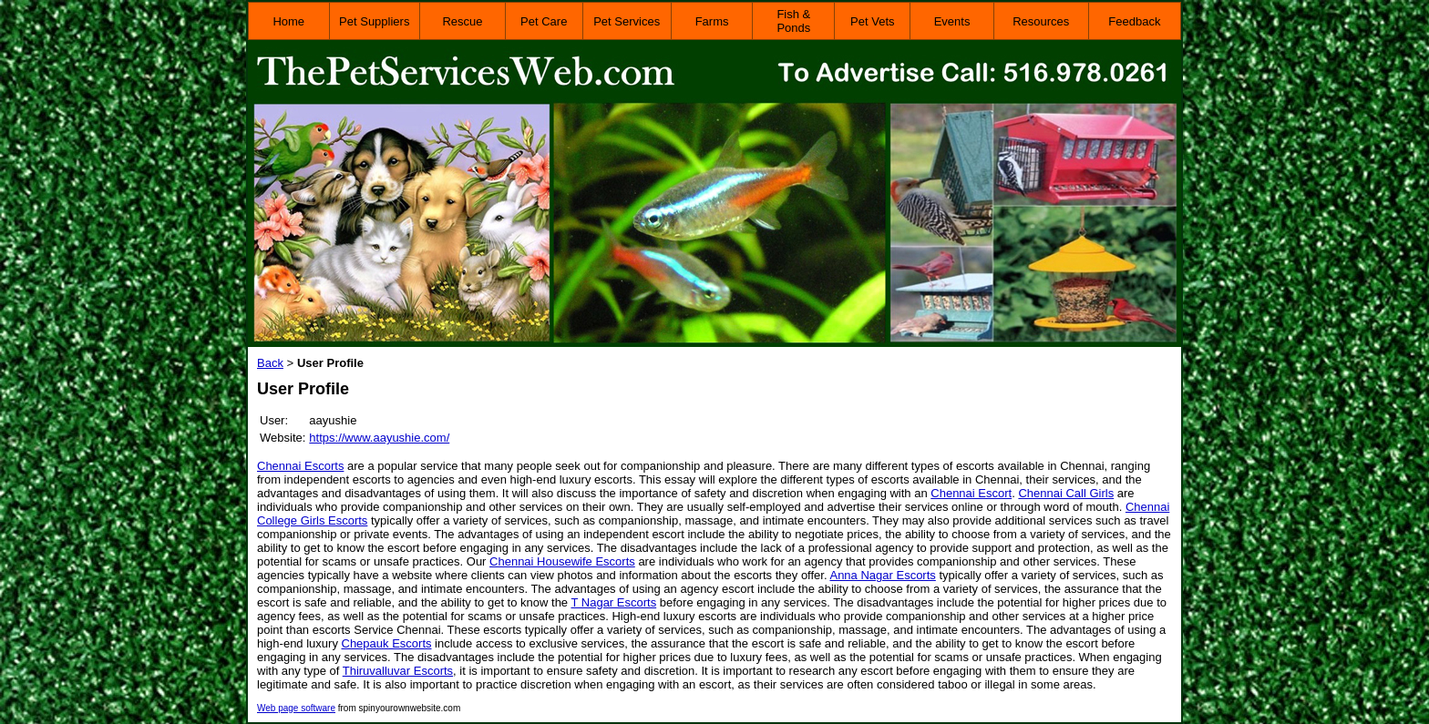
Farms (712, 21)
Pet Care (543, 21)
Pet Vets (872, 21)
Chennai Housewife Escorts (562, 561)
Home (288, 21)
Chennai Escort (971, 493)
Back (270, 363)
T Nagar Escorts (613, 602)
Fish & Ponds (793, 21)
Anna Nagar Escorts (882, 575)
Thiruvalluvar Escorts (398, 671)
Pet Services (626, 21)
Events (952, 21)
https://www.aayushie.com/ (379, 437)
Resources (1041, 21)
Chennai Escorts (300, 466)
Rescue (462, 21)
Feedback (1134, 21)
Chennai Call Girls (1066, 493)
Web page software (296, 708)
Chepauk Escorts (387, 643)
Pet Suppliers (374, 21)
